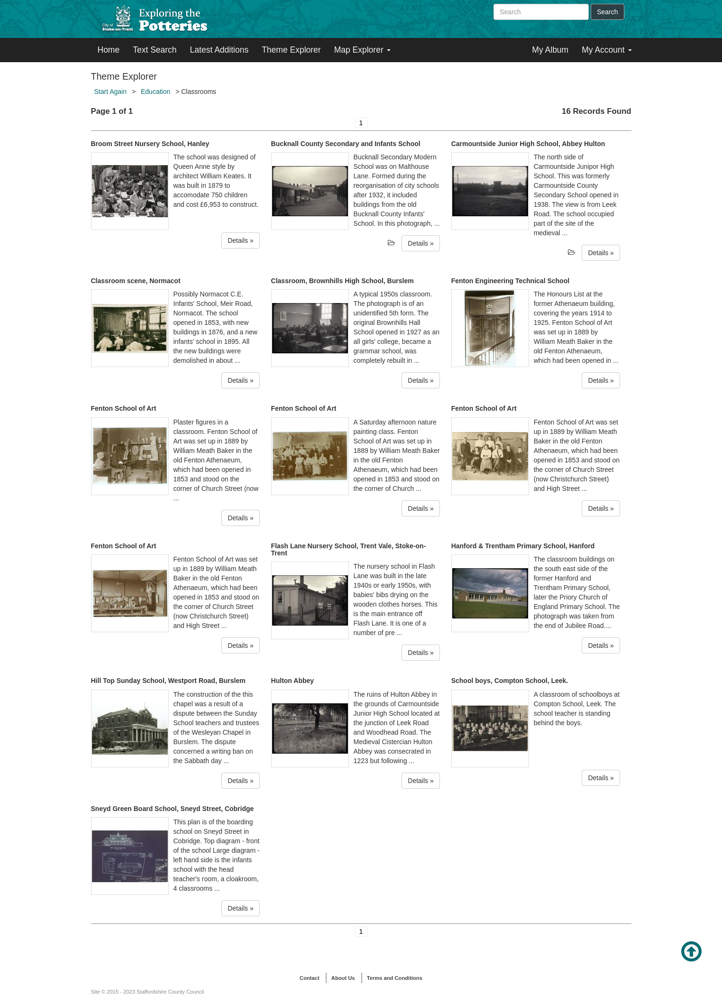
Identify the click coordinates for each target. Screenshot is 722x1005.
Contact (310, 978)
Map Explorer (362, 50)
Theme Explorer (291, 50)
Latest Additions (219, 50)
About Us (343, 978)
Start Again (110, 91)
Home (109, 50)
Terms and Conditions (394, 978)
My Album (550, 50)
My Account (606, 50)
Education (155, 91)
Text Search (154, 50)
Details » (240, 240)
